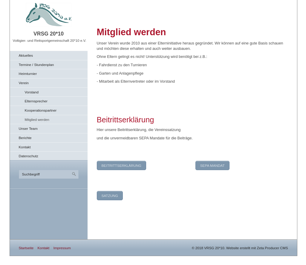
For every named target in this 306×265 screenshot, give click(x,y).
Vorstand (32, 92)
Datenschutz (28, 156)
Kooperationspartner (41, 110)
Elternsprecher (36, 101)
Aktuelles (26, 55)
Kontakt (25, 147)
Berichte (25, 138)
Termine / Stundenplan (36, 65)
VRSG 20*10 (48, 34)
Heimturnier (28, 74)
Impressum (62, 248)
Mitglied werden (37, 119)
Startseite (26, 248)
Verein (24, 83)
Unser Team (28, 128)
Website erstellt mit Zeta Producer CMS (257, 248)
